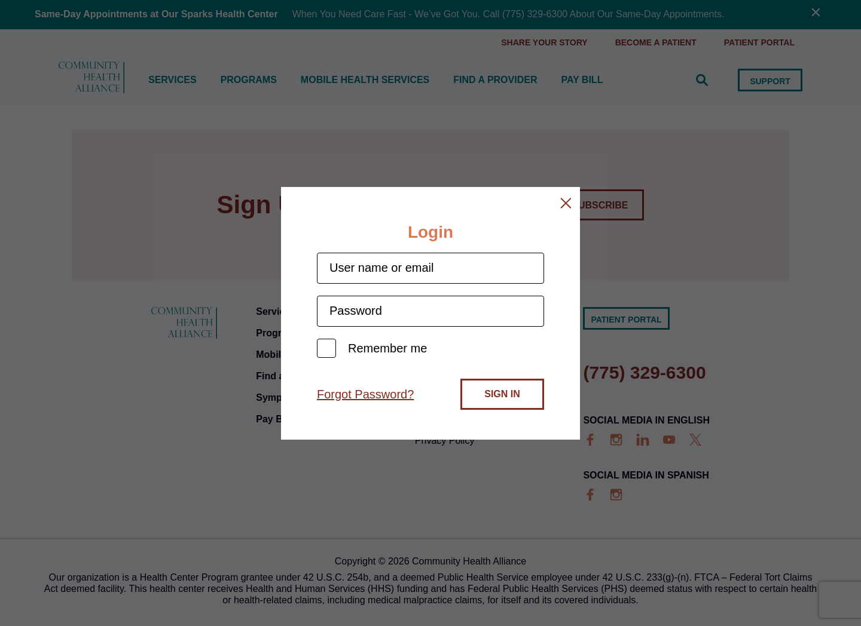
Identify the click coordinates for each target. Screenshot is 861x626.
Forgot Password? (365, 394)
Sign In (502, 394)
